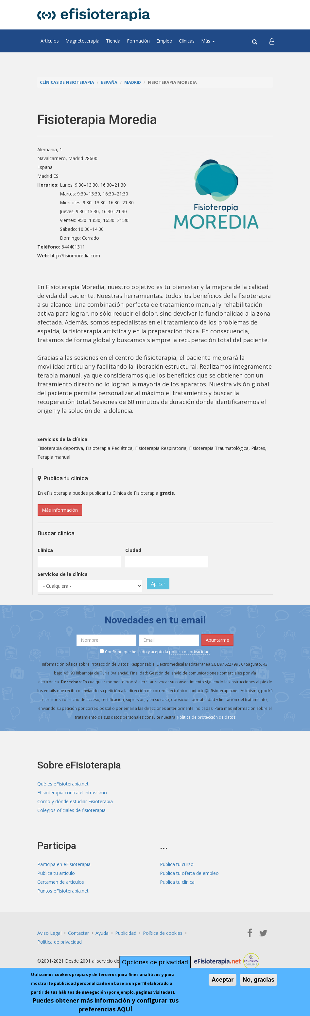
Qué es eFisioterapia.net (63, 784)
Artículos (50, 41)
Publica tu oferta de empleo (189, 873)
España (109, 82)
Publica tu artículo (56, 873)
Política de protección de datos (206, 717)
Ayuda (102, 933)
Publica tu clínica (177, 882)
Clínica (45, 550)
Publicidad (125, 933)
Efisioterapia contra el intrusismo (72, 792)
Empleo (164, 41)
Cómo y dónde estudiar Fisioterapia (75, 801)
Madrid (132, 82)
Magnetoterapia (82, 41)
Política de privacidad (59, 942)
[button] (272, 40)
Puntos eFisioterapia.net (63, 891)
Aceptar (222, 980)
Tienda (113, 41)
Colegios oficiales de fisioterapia (71, 810)
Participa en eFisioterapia (64, 864)
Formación (138, 41)
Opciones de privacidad (155, 963)
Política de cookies (162, 933)
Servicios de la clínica (63, 574)
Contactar (78, 933)
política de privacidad (189, 652)
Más (208, 41)
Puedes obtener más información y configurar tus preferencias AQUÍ (105, 1005)
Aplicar (158, 584)
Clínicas (187, 41)
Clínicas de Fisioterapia (67, 82)
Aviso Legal (49, 933)
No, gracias (258, 980)
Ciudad (133, 550)
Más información (60, 510)
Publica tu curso (177, 864)
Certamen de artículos (60, 882)
